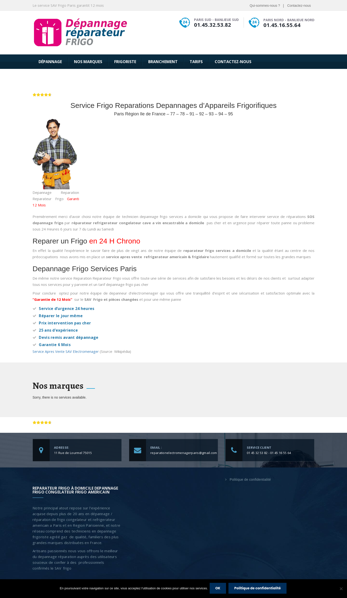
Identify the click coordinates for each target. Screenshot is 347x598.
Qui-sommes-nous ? (265, 5)
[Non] (341, 589)
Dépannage (50, 61)
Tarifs (196, 61)
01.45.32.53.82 (212, 24)
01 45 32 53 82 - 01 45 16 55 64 (269, 452)
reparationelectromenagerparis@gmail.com (183, 452)
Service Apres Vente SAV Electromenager (67, 351)
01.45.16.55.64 (281, 24)
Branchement (163, 61)
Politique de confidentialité (250, 479)
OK (218, 588)
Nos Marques (88, 61)
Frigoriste (125, 61)
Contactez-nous (299, 5)
